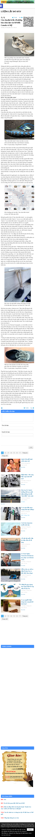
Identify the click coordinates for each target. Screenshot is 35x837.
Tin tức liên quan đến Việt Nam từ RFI (14, 803)
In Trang (2, 408)
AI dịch (23, 501)
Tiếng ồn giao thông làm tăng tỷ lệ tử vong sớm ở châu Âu (27, 586)
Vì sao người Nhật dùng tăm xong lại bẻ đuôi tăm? (27, 602)
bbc (5, 799)
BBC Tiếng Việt (25, 515)
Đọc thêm (23, 467)
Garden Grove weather (17, 644)
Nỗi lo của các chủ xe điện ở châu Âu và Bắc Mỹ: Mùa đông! (27, 571)
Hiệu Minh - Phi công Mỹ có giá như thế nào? (27, 476)
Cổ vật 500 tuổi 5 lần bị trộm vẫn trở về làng (27, 540)
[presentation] (15, 441)
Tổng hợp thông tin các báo (11, 818)
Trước (15, 17)
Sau (20, 17)
